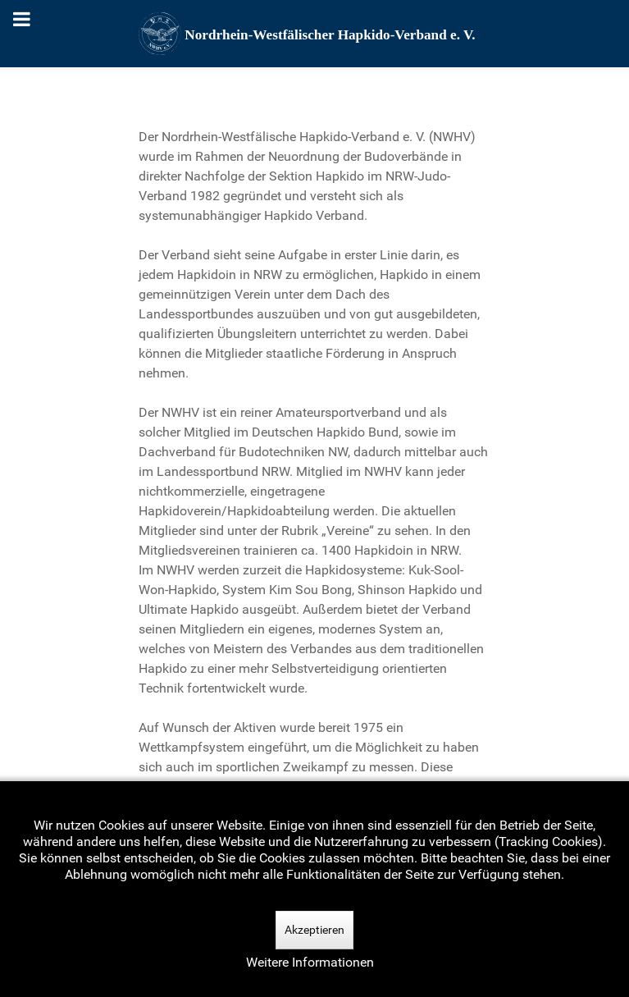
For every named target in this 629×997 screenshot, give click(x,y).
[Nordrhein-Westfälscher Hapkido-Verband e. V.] (315, 34)
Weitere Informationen (310, 962)
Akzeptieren (314, 929)
